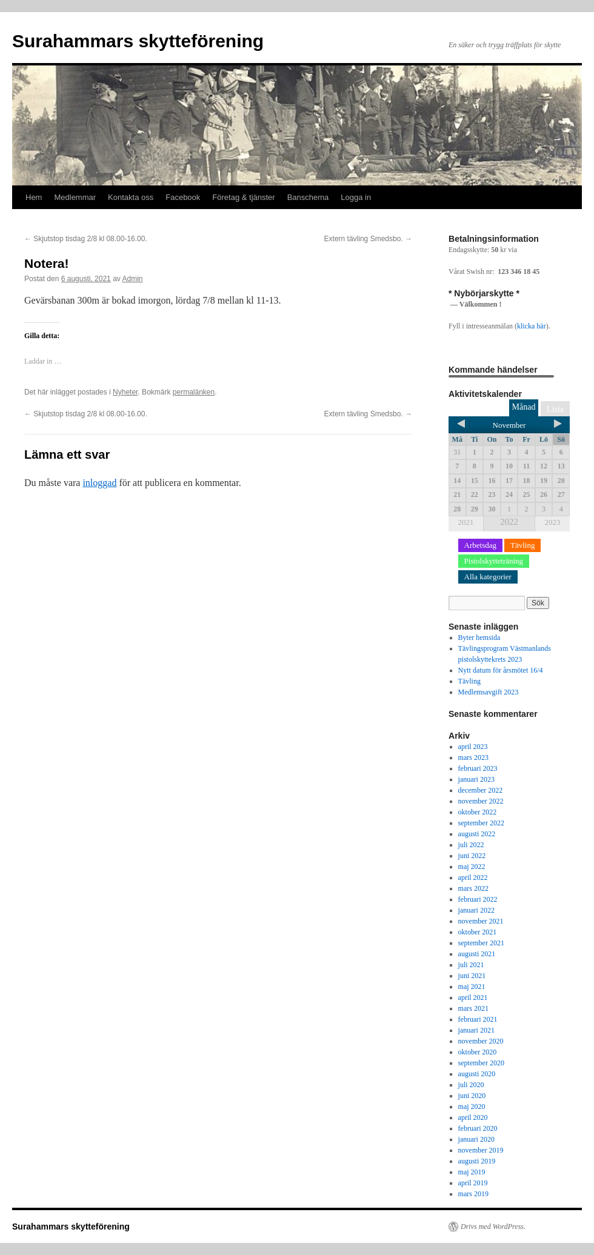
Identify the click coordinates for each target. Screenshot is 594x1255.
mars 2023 (473, 757)
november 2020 (481, 1041)
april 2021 (473, 997)
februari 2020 (478, 1128)
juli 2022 (471, 845)
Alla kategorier (488, 576)
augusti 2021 (477, 954)
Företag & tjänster (243, 197)
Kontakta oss (130, 197)
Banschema (308, 197)
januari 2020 (476, 1139)
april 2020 (473, 1117)
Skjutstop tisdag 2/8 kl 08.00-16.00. (85, 239)
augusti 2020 (477, 1074)
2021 (466, 522)
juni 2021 (472, 975)
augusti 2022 (477, 834)
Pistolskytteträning (494, 560)
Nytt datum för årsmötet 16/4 (500, 670)
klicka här (531, 326)
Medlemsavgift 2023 (488, 692)
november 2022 (481, 801)
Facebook (182, 197)
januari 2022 (476, 910)
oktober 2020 (477, 1052)
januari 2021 (476, 1030)
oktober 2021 (477, 932)
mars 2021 (473, 1008)
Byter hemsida (479, 637)
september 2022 (481, 823)
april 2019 (473, 1183)
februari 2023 (478, 768)
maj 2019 (472, 1172)
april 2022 (473, 877)
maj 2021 (472, 986)
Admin (132, 279)
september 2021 (481, 943)
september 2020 (481, 1063)
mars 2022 (473, 888)
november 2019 (481, 1150)
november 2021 (481, 921)
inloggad (99, 483)
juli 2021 (471, 964)
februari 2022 (478, 899)
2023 (552, 522)
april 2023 (473, 746)
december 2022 (480, 790)
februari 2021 (478, 1019)
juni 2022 (472, 855)
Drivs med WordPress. (493, 1226)
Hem (33, 197)
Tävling (522, 545)
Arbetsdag (480, 545)
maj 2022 (472, 866)
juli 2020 (471, 1084)
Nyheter (125, 392)
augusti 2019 (477, 1161)
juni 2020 (472, 1095)
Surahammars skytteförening (138, 41)
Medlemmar (75, 197)
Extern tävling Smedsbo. (368, 239)
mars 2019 (473, 1194)
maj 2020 (472, 1106)
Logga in (356, 197)
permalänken (194, 392)
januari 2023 (476, 779)
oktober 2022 (477, 812)
